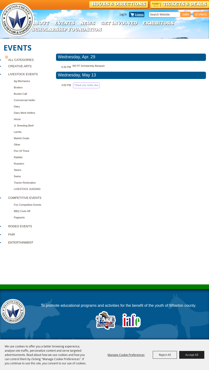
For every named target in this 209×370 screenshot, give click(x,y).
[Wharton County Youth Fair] (17, 19)
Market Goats (21, 138)
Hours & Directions (119, 4)
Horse (17, 119)
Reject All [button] (165, 355)
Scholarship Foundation (66, 29)
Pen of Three (21, 151)
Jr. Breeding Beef (24, 125)
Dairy (17, 106)
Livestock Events (23, 74)
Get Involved (119, 23)
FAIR (11, 234)
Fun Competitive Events (27, 204)
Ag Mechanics (22, 81)
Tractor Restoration (25, 182)
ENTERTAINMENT (21, 242)
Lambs (18, 131)
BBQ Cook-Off (22, 211)
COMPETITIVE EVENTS (24, 198)
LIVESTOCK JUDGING (27, 189)
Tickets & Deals (184, 4)
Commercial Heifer (24, 100)
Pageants (19, 217)
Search (185, 14)
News (87, 23)
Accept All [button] (191, 355)
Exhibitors (158, 23)
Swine (17, 176)
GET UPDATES (201, 14)
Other (17, 144)
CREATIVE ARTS (20, 66)
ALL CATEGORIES (21, 60)
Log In (123, 14)
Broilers (18, 87)
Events (65, 23)
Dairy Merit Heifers (24, 112)
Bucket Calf (20, 93)
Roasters (19, 163)
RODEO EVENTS (20, 226)
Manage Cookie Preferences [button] (126, 355)
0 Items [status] (139, 14)
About (40, 23)
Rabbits (18, 157)
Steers (17, 170)
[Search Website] (164, 14)
